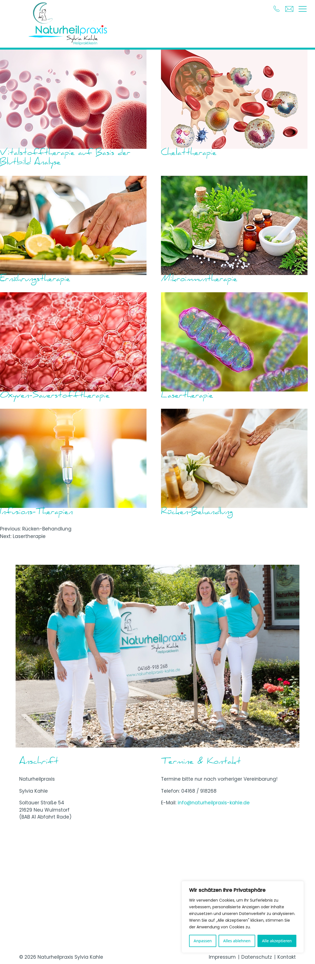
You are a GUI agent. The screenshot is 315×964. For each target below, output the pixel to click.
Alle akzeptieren (277, 940)
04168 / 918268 (199, 791)
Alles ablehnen (236, 940)
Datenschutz (256, 957)
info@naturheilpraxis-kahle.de (214, 802)
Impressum (222, 957)
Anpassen (203, 940)
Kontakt (286, 957)
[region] (243, 917)
